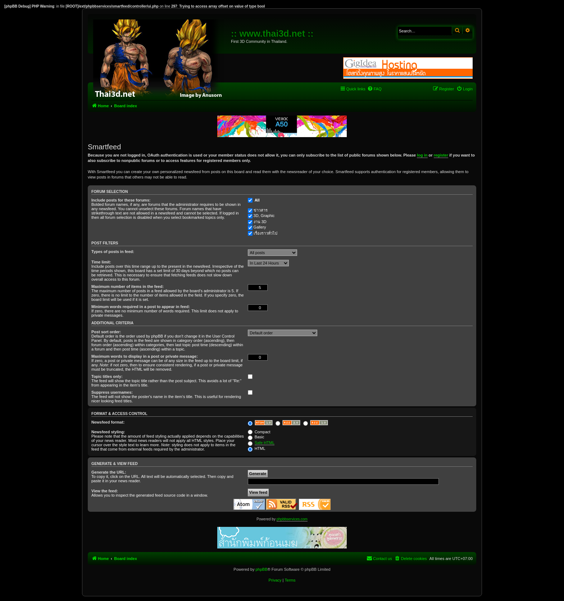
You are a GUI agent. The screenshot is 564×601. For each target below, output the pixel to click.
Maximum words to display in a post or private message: (144, 356)
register (441, 155)
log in (422, 155)
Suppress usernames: (112, 392)
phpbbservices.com (292, 519)
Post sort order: (106, 332)
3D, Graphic (264, 215)
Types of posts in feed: (112, 251)
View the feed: (104, 491)
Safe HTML (265, 442)
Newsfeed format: (107, 422)
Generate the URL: (108, 472)
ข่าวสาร (261, 210)
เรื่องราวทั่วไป (265, 233)
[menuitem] (374, 89)
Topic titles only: (107, 376)
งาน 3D (260, 222)
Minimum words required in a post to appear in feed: (140, 306)
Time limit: (101, 262)
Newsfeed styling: (108, 432)
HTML (256, 448)
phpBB (261, 569)
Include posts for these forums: (120, 200)
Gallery (260, 227)
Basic (256, 437)
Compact (259, 432)
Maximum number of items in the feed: (127, 286)
